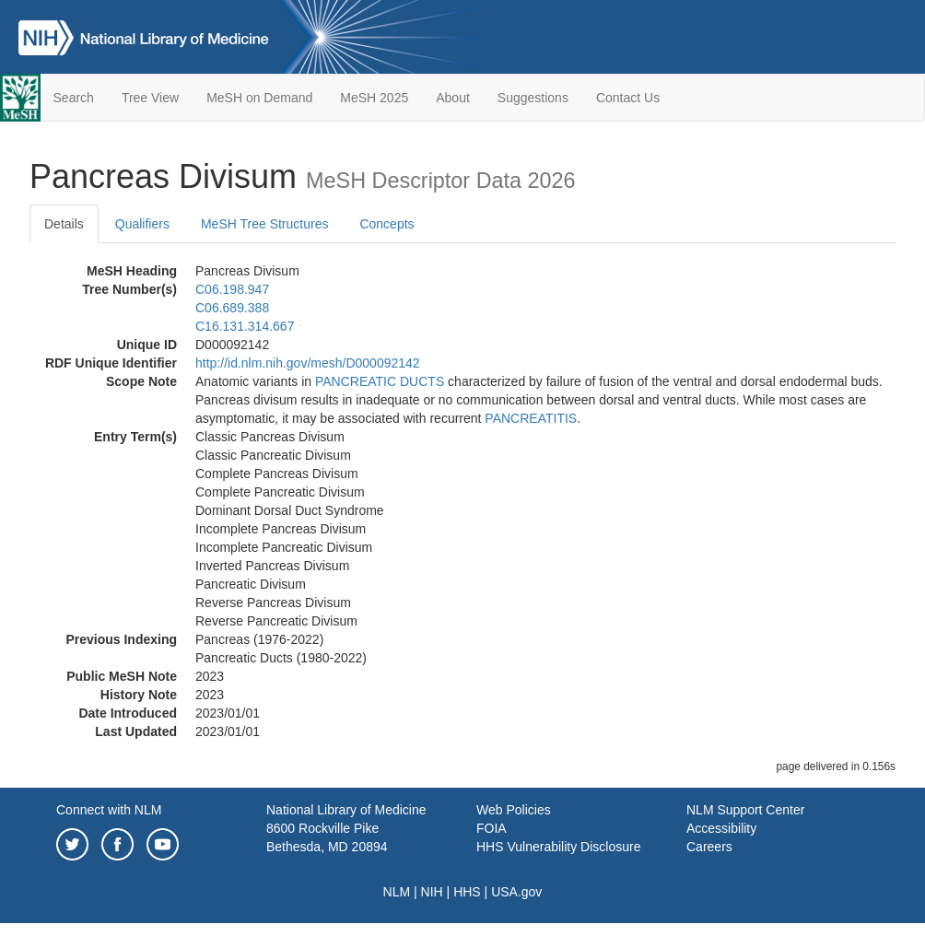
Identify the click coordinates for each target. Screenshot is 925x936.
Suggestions (533, 97)
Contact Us (628, 97)
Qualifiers (142, 223)
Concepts (386, 223)
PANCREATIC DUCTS (379, 381)
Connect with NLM (108, 809)
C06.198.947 (232, 289)
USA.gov (516, 891)
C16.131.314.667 (244, 326)
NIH (432, 891)
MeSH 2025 (374, 97)
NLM (397, 891)
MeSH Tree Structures (265, 223)
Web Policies (513, 809)
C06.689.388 (232, 307)
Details (64, 223)
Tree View (150, 97)
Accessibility (721, 828)
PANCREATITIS (531, 418)
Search (73, 97)
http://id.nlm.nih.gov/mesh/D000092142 (307, 363)
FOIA (491, 828)
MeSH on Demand (259, 97)
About (453, 97)
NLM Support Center (745, 809)
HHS (467, 891)
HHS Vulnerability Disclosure (558, 846)
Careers (709, 846)
